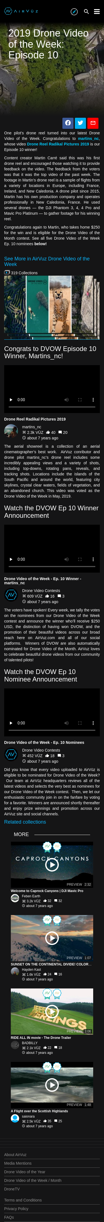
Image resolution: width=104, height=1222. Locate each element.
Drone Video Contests (41, 590)
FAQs (9, 1217)
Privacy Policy (16, 1208)
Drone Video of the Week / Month (33, 1180)
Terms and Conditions (23, 1200)
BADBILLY (29, 1043)
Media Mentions (18, 1163)
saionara (28, 1116)
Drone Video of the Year (24, 1172)
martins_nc (31, 427)
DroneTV (12, 1189)
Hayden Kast (31, 970)
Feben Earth (31, 896)
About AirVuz (15, 1154)
